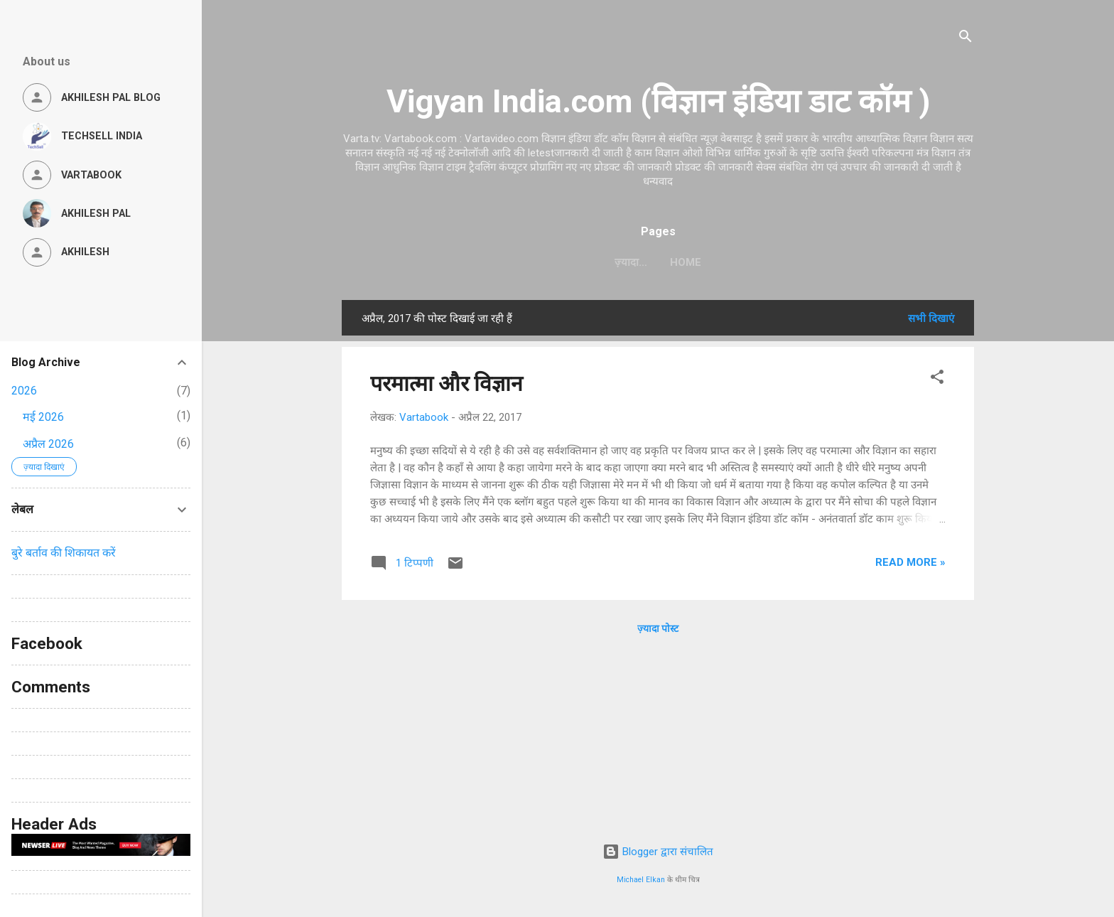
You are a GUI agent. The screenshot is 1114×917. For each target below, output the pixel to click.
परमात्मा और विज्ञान (446, 383)
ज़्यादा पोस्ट (657, 628)
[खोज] (965, 38)
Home (658, 262)
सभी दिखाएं (931, 318)
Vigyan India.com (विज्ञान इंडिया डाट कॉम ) (658, 101)
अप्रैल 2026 (48, 444)
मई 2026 (43, 417)
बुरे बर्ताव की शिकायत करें (63, 552)
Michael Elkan (641, 879)
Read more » (910, 562)
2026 (24, 390)
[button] (937, 379)
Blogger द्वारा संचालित (657, 851)
